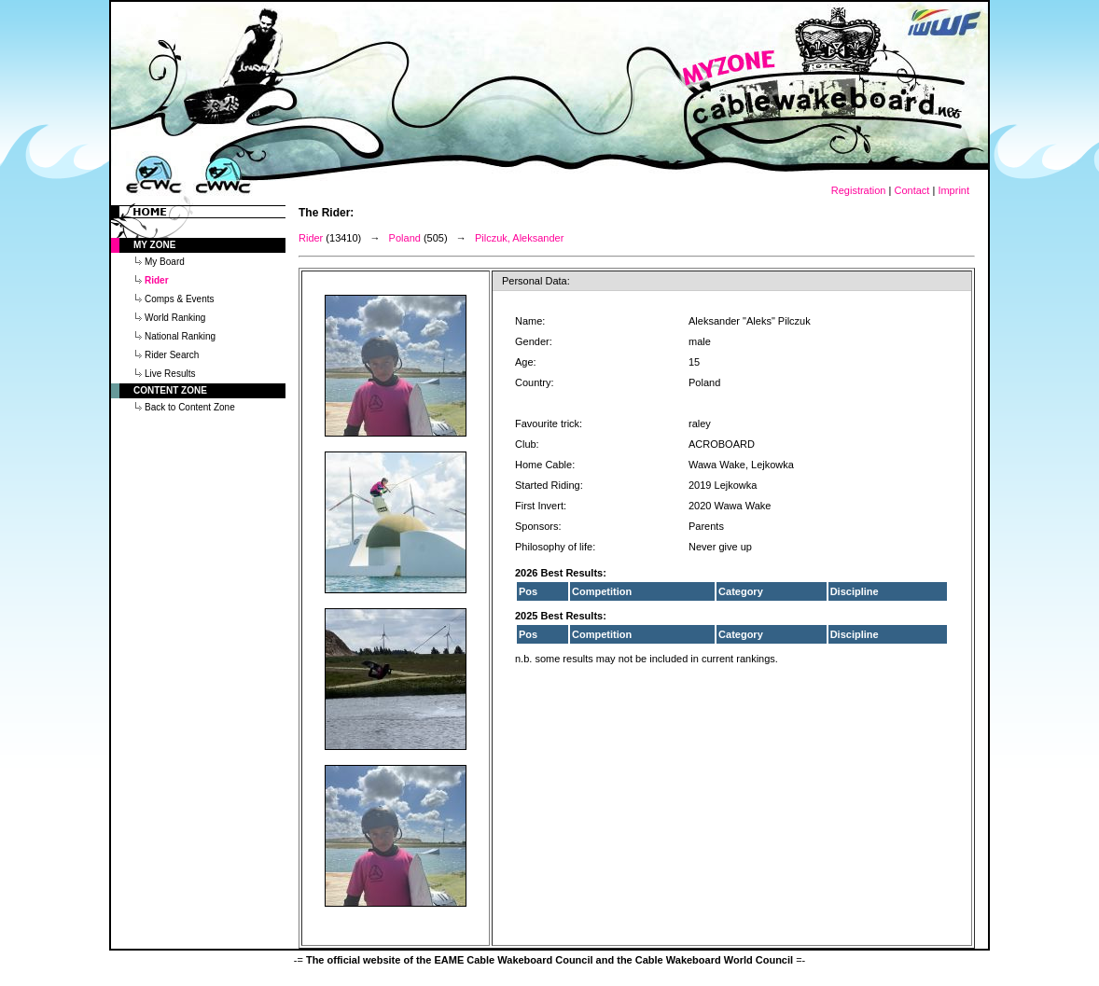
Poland (405, 237)
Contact (911, 190)
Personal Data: (536, 280)
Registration (858, 190)
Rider (311, 237)
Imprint (953, 190)
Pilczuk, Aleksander (519, 237)
